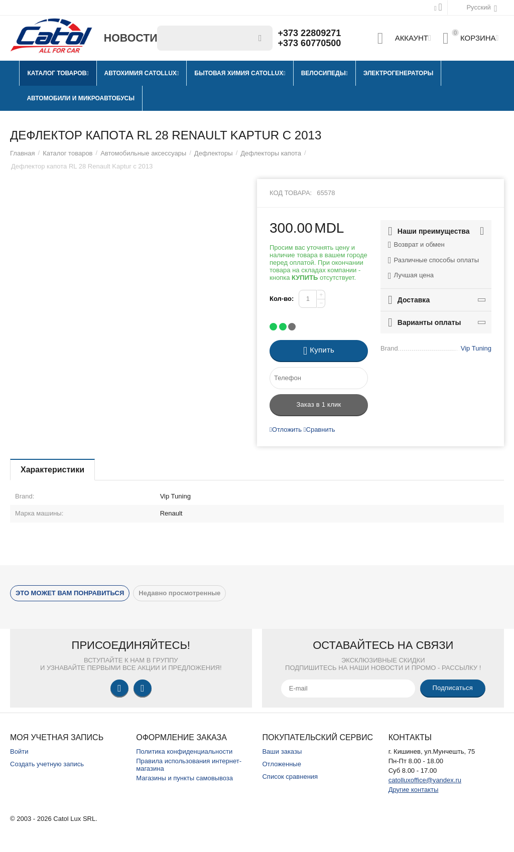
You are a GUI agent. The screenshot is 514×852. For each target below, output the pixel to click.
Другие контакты (414, 789)
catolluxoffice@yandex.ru (425, 780)
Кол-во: (282, 298)
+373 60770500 (309, 43)
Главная (22, 153)
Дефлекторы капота (270, 153)
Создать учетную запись (47, 764)
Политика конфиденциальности (184, 751)
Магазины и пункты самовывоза (184, 778)
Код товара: (291, 193)
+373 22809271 (309, 33)
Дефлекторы (213, 153)
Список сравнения (290, 776)
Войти (19, 751)
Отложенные (281, 764)
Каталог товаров (67, 153)
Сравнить (319, 429)
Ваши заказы (282, 751)
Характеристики (52, 469)
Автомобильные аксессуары (143, 153)
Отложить (286, 429)
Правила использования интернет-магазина (188, 764)
